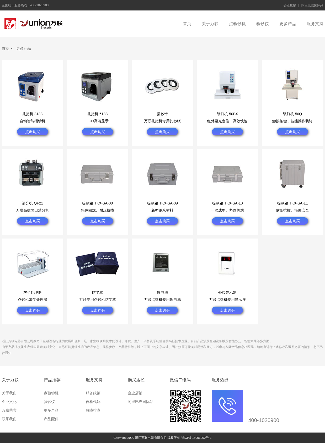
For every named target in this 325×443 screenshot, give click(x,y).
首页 (187, 23)
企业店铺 (290, 5)
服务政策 (93, 393)
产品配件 (51, 419)
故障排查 (93, 410)
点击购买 (32, 132)
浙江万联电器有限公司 (33, 23)
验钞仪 (262, 23)
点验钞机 (237, 23)
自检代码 (93, 402)
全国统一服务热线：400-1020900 (25, 5)
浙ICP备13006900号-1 (196, 437)
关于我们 (9, 393)
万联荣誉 (9, 410)
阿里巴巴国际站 (312, 5)
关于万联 (210, 23)
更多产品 (287, 23)
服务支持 (315, 23)
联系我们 (9, 419)
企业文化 (9, 402)
